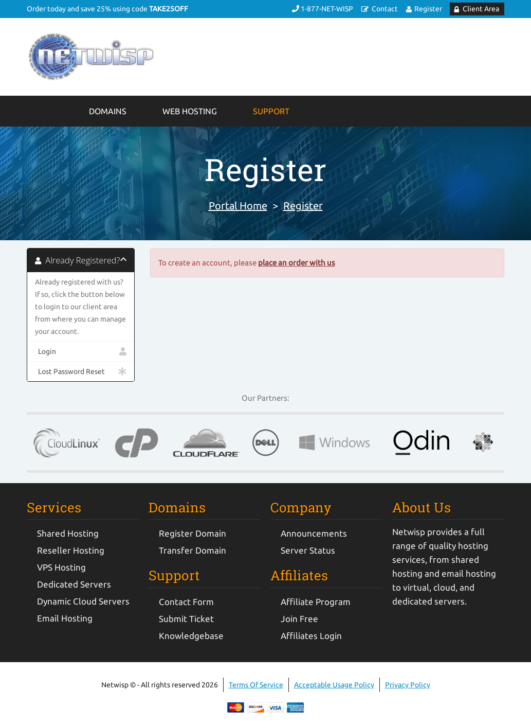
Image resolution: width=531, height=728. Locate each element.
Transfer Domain (192, 550)
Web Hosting (189, 111)
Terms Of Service (256, 685)
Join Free (299, 619)
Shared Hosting (68, 533)
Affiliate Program (316, 602)
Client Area (481, 9)
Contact (385, 9)
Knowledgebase (191, 636)
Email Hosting (65, 618)
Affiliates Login (311, 636)
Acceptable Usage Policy (334, 685)
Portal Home (238, 205)
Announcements (314, 533)
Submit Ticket (186, 619)
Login (80, 351)
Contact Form (186, 602)
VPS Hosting (61, 567)
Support (271, 111)
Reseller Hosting (70, 550)
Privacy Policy (407, 685)
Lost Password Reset (80, 371)
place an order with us (296, 262)
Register (428, 9)
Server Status (308, 550)
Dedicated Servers (74, 584)
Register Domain (192, 533)
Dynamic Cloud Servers (83, 601)
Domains (107, 111)
